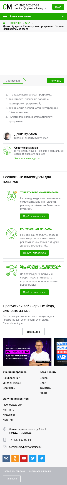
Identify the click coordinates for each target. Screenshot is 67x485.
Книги (43, 392)
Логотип (8, 419)
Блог (43, 382)
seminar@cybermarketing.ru (30, 8)
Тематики (15, 22)
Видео (44, 377)
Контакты (8, 409)
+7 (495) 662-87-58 (26, 5)
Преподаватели (12, 404)
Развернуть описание (39, 471)
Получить (55, 80)
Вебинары (9, 387)
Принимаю (12, 478)
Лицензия (9, 414)
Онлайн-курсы (12, 382)
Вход (58, 6)
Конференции (11, 377)
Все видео (33, 331)
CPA (27, 22)
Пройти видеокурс (34, 216)
